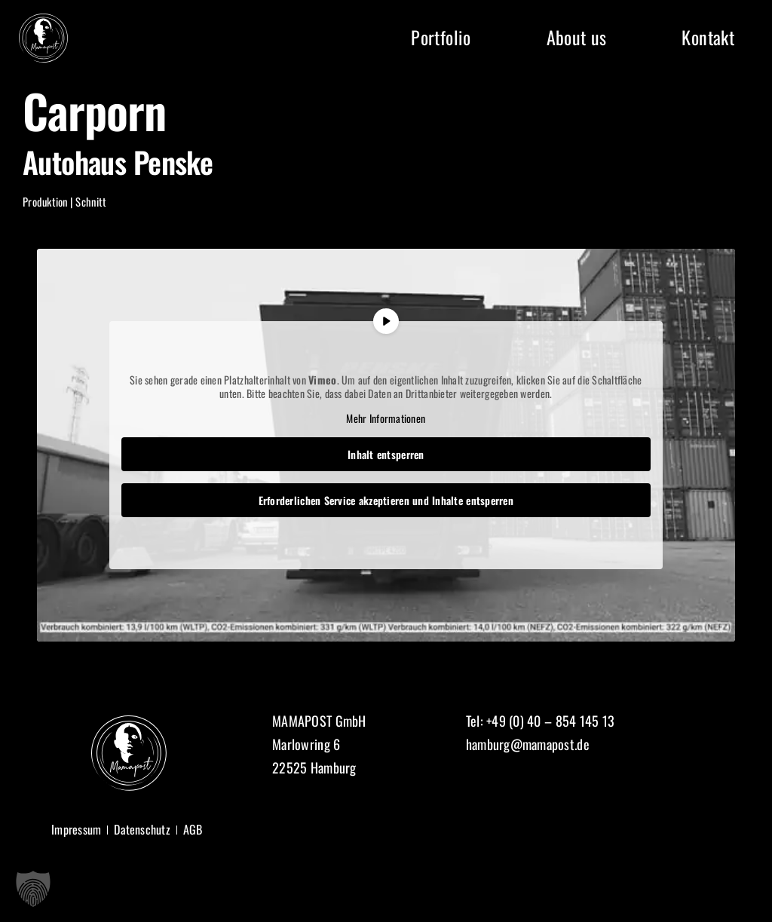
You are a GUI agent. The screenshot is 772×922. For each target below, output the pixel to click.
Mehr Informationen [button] (386, 418)
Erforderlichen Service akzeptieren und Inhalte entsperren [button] (386, 500)
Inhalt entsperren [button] (386, 454)
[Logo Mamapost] (43, 20)
